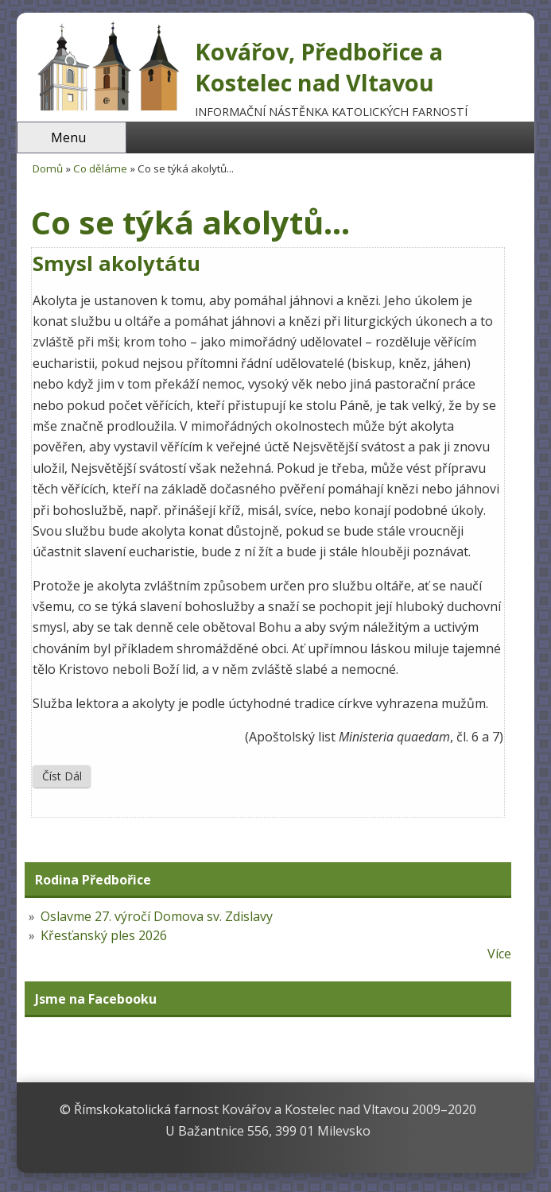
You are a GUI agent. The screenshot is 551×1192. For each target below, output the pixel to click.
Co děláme (100, 168)
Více (499, 953)
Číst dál (66, 776)
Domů (48, 168)
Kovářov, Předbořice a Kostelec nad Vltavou (319, 67)
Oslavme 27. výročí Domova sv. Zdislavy (157, 916)
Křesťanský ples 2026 (104, 935)
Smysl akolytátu (116, 263)
